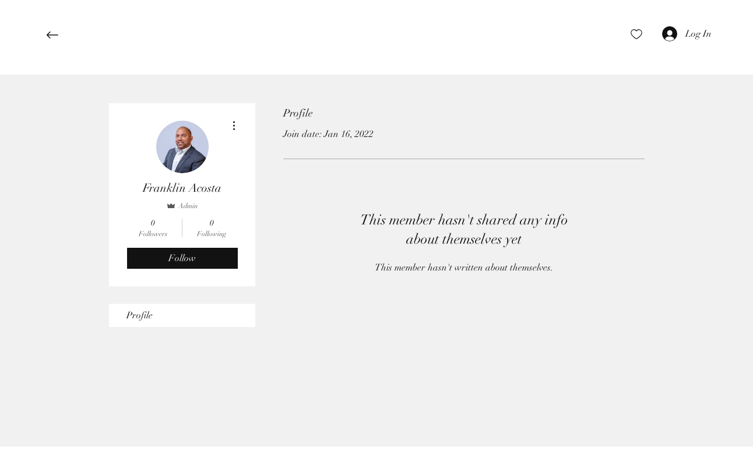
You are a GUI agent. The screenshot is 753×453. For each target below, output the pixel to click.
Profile (139, 315)
